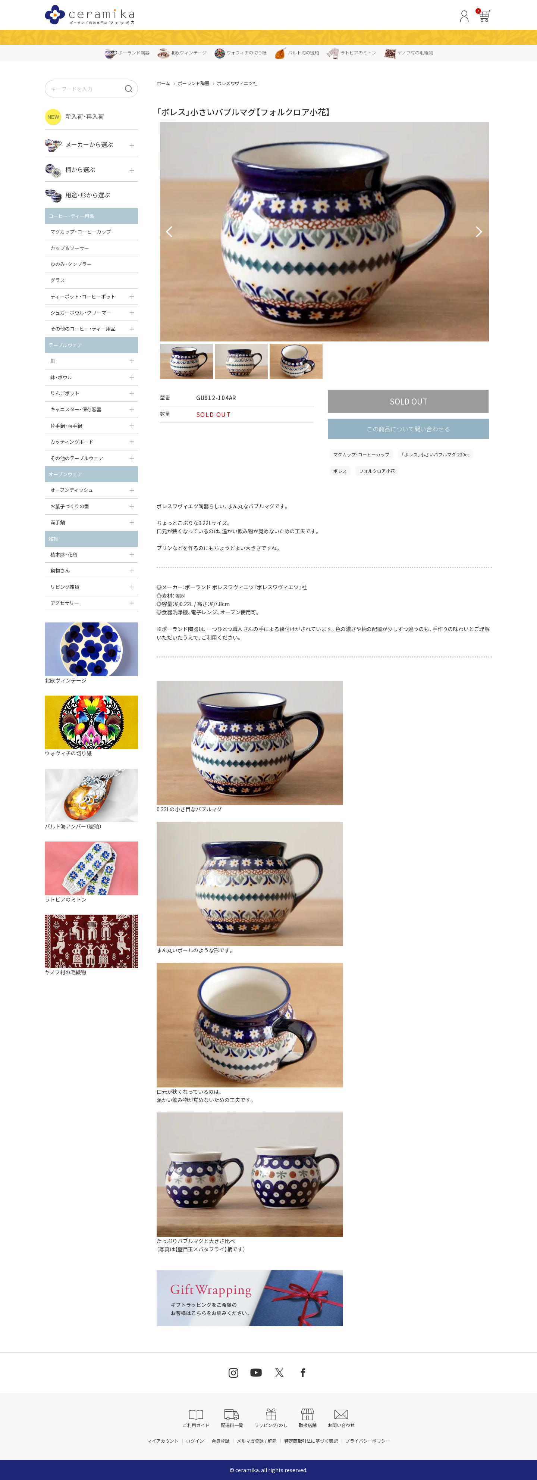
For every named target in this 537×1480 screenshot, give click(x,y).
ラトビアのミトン (351, 52)
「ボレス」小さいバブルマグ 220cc (436, 454)
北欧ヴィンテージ (182, 52)
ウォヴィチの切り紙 (240, 52)
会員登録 (220, 1440)
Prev (170, 232)
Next (479, 232)
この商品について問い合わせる (408, 428)
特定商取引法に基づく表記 (311, 1440)
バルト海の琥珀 (296, 52)
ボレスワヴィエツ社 (237, 83)
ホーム (163, 83)
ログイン (195, 1440)
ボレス (340, 471)
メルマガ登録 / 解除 (257, 1440)
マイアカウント (163, 1440)
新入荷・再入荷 (74, 117)
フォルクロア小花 (377, 471)
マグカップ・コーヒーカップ (361, 454)
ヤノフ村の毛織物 (408, 52)
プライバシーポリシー (367, 1440)
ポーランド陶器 (127, 52)
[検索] (129, 88)
